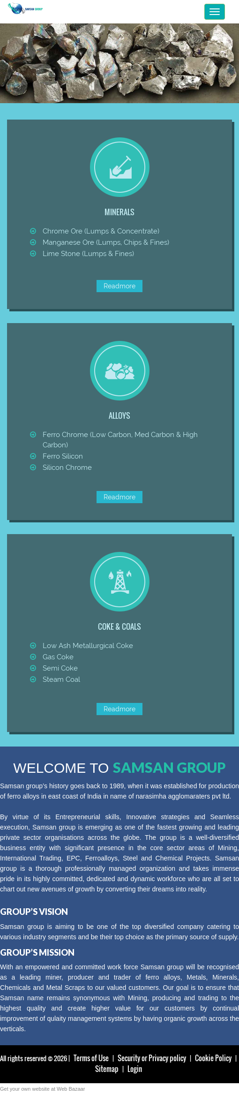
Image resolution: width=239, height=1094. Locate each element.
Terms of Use (91, 1058)
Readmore (119, 286)
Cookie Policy (213, 1058)
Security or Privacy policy (152, 1058)
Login (134, 1069)
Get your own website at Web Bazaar (42, 1089)
